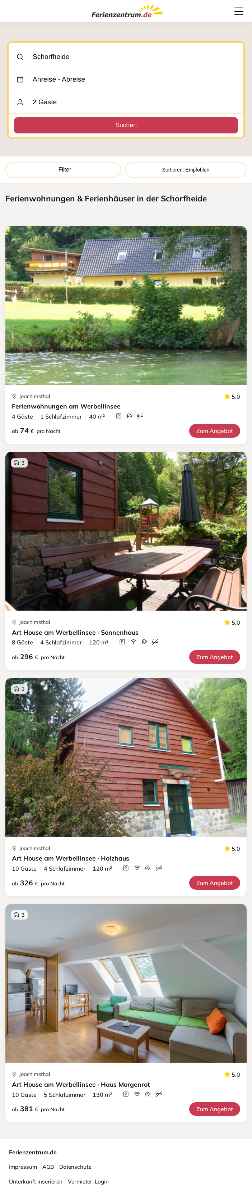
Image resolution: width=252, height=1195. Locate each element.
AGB (48, 1166)
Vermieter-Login (88, 1181)
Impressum (23, 1166)
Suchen (126, 125)
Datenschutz (75, 1166)
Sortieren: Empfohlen (186, 170)
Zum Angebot (214, 430)
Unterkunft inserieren (35, 1181)
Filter (63, 170)
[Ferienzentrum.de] (127, 19)
